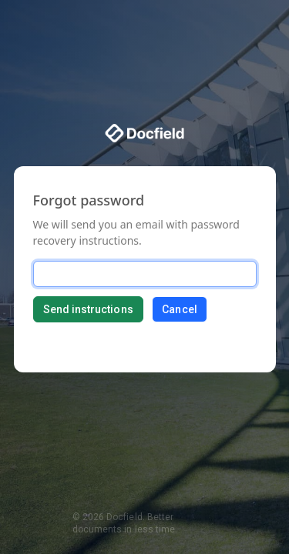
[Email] (145, 274)
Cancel (179, 309)
